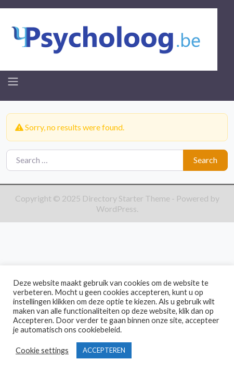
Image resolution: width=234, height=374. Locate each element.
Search (205, 160)
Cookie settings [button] (42, 350)
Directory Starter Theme (127, 198)
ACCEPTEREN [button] (104, 350)
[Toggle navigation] (13, 81)
